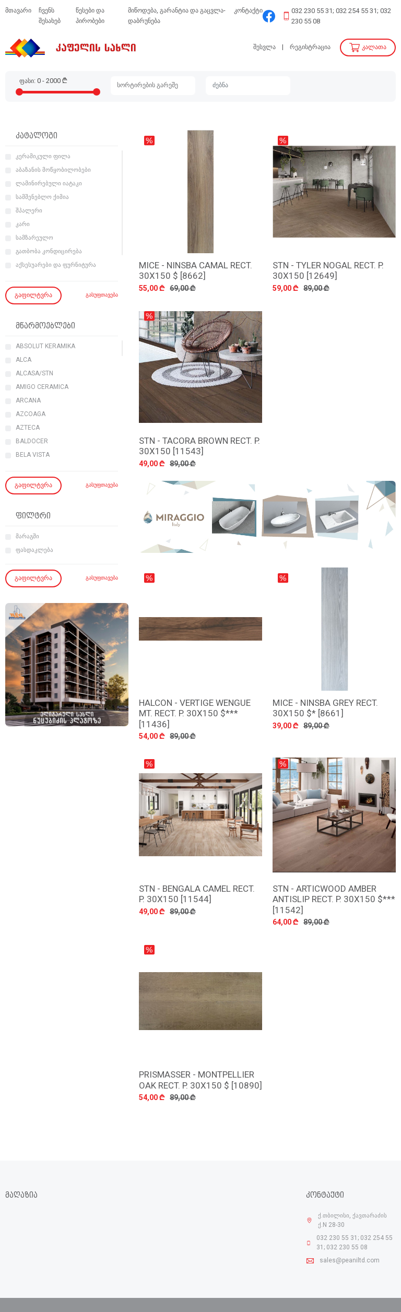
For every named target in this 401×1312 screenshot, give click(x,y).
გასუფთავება (102, 295)
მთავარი (18, 10)
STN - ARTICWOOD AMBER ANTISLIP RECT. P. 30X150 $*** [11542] (334, 900)
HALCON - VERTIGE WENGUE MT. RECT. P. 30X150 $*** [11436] (195, 714)
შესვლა (264, 47)
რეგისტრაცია (310, 47)
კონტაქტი (248, 10)
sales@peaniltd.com (350, 1261)
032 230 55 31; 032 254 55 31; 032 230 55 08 (341, 16)
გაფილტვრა (33, 295)
